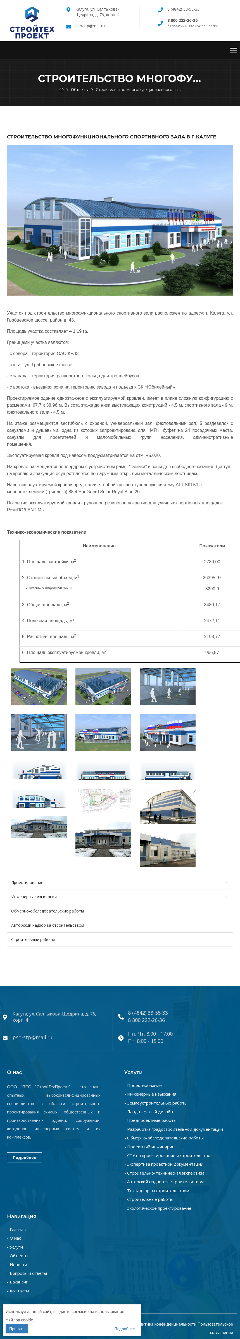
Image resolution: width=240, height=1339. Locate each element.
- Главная (16, 1229)
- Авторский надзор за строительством (164, 1181)
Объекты (80, 89)
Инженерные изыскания (34, 896)
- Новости (17, 1264)
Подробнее (24, 1157)
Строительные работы (33, 939)
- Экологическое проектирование (157, 1208)
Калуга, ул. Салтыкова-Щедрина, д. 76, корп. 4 (97, 11)
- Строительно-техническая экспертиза (164, 1173)
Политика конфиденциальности (165, 1323)
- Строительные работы (148, 1199)
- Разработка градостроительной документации (173, 1129)
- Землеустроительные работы (155, 1103)
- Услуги (15, 1247)
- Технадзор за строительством (156, 1190)
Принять (17, 1328)
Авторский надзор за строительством (47, 925)
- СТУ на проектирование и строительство (167, 1155)
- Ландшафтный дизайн (148, 1111)
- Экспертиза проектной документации (163, 1164)
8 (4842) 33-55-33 (183, 9)
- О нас (14, 1238)
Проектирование (27, 882)
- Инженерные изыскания (150, 1094)
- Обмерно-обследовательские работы (164, 1138)
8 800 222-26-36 (146, 1020)
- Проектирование (143, 1085)
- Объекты (17, 1255)
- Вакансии (17, 1282)
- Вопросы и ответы (27, 1273)
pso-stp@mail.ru (90, 25)
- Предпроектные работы (150, 1120)
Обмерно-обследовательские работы (47, 911)
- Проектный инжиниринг (150, 1146)
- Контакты (18, 1291)
